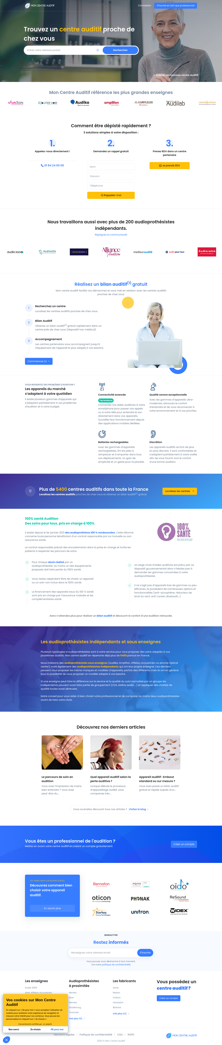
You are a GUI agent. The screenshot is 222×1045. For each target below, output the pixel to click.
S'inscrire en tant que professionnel (175, 5)
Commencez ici (39, 361)
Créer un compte (183, 844)
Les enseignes (36, 981)
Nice (71, 997)
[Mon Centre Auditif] (40, 5)
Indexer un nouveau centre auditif (175, 75)
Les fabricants (124, 981)
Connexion (144, 5)
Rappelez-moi (111, 195)
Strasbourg (75, 1007)
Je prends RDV (169, 165)
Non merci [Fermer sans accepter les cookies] (13, 1029)
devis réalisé (56, 562)
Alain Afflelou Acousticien (38, 992)
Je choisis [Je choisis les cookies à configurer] (35, 1029)
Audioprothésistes (89, 983)
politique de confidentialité (116, 964)
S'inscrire (145, 952)
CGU (120, 1034)
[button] (6, 1039)
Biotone (117, 1007)
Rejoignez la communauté (111, 234)
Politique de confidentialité (96, 1034)
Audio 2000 (31, 987)
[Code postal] (57, 50)
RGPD (131, 1034)
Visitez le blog (139, 809)
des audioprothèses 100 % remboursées (90, 532)
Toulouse (74, 1012)
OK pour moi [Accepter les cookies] (57, 1029)
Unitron (117, 997)
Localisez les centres (179, 491)
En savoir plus (52, 908)
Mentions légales (64, 1034)
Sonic (116, 987)
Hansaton (118, 1002)
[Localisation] (98, 50)
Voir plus (77, 1018)
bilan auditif (104, 616)
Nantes (72, 992)
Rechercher (120, 50)
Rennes (73, 1002)
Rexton (116, 992)
